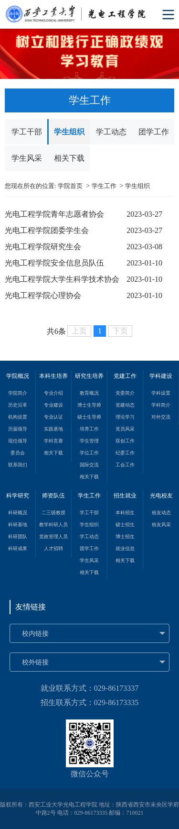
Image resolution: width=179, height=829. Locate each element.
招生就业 (125, 495)
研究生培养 (89, 376)
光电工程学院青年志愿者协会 (54, 214)
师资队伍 (53, 495)
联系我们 (17, 464)
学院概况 (17, 376)
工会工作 (125, 464)
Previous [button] (5, 54)
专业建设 (53, 405)
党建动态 (125, 405)
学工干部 (26, 132)
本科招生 (125, 512)
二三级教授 (53, 512)
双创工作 (125, 440)
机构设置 (17, 417)
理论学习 (125, 417)
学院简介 (17, 393)
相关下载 (69, 158)
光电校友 (161, 495)
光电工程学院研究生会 (43, 247)
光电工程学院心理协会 (43, 295)
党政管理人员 (53, 536)
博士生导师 (89, 405)
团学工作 (153, 132)
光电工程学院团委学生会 (47, 230)
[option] (89, 54)
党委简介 (125, 393)
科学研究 (17, 495)
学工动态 (111, 132)
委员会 (18, 452)
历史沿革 (17, 405)
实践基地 (53, 428)
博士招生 (125, 536)
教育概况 (89, 393)
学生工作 (104, 185)
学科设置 (160, 393)
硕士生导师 (89, 417)
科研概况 (17, 512)
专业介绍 (53, 393)
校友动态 (161, 512)
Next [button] (174, 54)
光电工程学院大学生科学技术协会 (62, 279)
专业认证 (53, 417)
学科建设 (160, 376)
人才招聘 (53, 548)
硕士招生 (125, 524)
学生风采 (26, 158)
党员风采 (125, 428)
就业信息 (125, 548)
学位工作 (89, 452)
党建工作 (125, 376)
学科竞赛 (53, 440)
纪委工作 (125, 452)
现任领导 (17, 440)
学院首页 (70, 185)
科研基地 (17, 524)
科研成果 (17, 548)
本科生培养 (53, 376)
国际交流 (89, 464)
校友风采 (161, 524)
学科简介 (160, 405)
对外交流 (160, 417)
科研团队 (17, 536)
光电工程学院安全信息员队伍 (54, 263)
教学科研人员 (53, 524)
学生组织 (69, 132)
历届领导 (17, 428)
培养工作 (89, 428)
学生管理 (89, 440)
